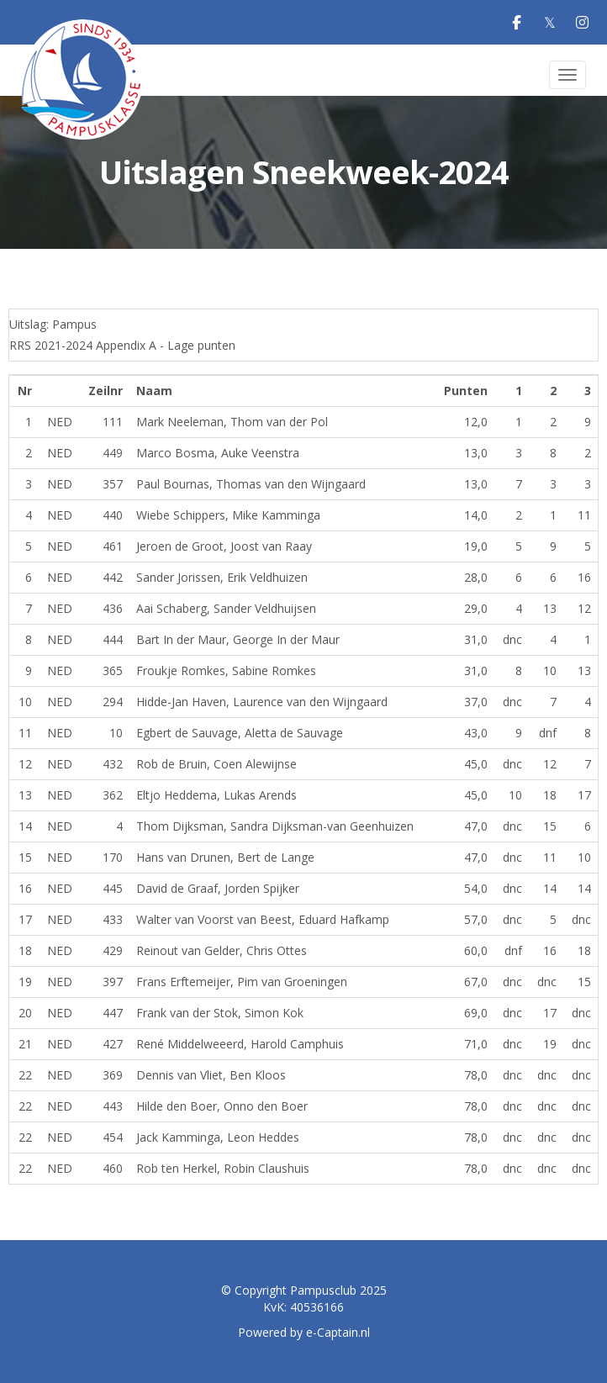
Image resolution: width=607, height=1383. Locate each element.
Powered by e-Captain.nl (304, 1332)
